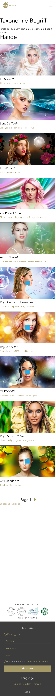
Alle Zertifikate (27, 618)
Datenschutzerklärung (37, 662)
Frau (9, 634)
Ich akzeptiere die (27, 662)
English (17, 684)
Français (37, 684)
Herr (19, 634)
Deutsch (27, 684)
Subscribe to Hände (10, 504)
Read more (27, 66)
